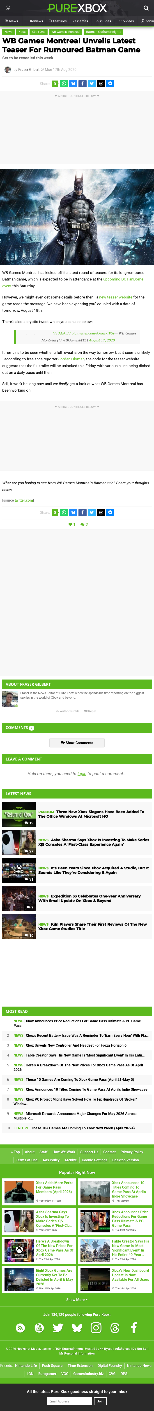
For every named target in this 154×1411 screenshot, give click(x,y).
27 (29, 851)
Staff (43, 1152)
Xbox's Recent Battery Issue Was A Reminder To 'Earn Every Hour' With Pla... (81, 1035)
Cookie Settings (94, 1160)
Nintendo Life (26, 1366)
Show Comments (77, 743)
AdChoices (122, 1349)
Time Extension (80, 1366)
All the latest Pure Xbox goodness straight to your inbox (77, 1391)
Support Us (89, 1152)
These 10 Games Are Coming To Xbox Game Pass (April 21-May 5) (74, 1079)
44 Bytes (106, 1349)
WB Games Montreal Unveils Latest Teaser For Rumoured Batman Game (71, 45)
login (82, 773)
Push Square (52, 1366)
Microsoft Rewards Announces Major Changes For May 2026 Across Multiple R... (75, 1116)
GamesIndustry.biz (88, 1374)
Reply (90, 711)
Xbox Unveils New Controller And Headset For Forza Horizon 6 (70, 1045)
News (8, 32)
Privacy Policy (132, 1152)
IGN (30, 1374)
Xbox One (38, 32)
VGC (64, 1374)
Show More (77, 1300)
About (29, 1152)
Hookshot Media (28, 1349)
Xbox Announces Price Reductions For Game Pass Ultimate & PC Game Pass (77, 1023)
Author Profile (67, 711)
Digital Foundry (110, 1366)
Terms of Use (27, 1160)
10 (29, 935)
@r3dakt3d (62, 333)
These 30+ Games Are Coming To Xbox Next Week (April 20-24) (74, 1128)
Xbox (22, 32)
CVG (112, 1374)
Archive (70, 1160)
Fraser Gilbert (28, 69)
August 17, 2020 (102, 340)
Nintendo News (139, 1366)
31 (29, 879)
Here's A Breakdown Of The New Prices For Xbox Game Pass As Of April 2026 (78, 1067)
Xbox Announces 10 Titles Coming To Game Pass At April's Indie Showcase (80, 1089)
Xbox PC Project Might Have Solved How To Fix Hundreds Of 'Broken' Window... (75, 1101)
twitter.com (24, 500)
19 (29, 823)
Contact (109, 1152)
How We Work (64, 1152)
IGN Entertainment (69, 1349)
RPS (124, 1374)
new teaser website (115, 297)
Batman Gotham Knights (103, 32)
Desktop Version (125, 1160)
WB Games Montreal (65, 32)
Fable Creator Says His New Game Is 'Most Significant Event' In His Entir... (79, 1055)
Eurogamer (47, 1374)
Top (15, 1152)
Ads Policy (51, 1160)
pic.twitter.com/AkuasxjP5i (92, 333)
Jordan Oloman (71, 359)
